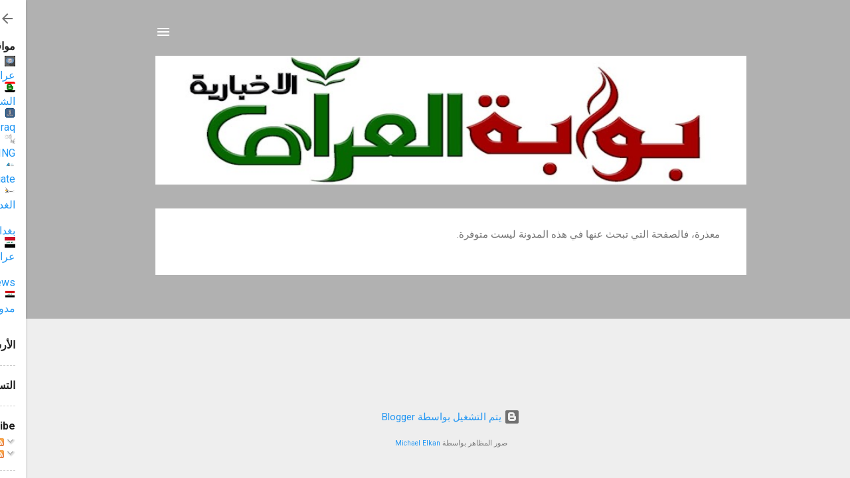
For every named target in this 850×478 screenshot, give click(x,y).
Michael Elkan (391, 443)
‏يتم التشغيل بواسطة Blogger (425, 417)
